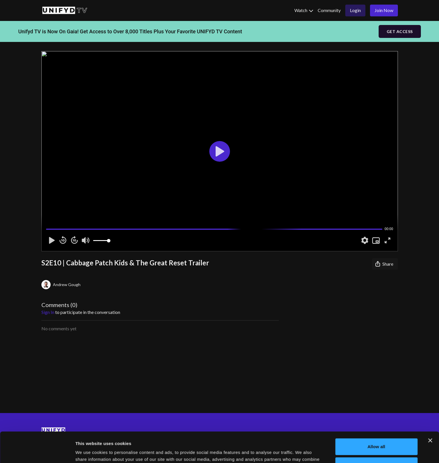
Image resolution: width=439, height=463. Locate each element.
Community (329, 10)
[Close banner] (430, 410)
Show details (88, 451)
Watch (303, 10)
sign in (47, 312)
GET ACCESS (400, 31)
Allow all (376, 416)
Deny (376, 435)
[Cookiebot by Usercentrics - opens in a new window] (37, 451)
